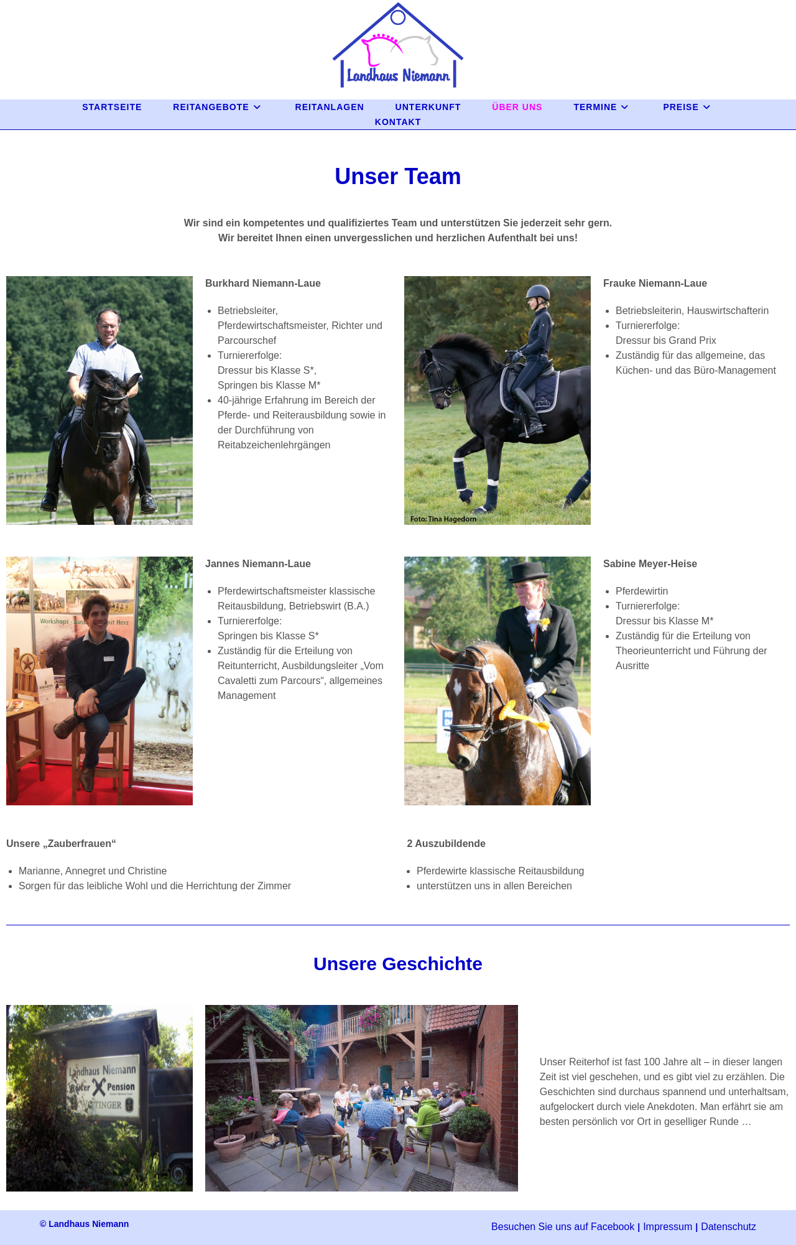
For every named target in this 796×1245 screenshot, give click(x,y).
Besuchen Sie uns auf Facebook (562, 1226)
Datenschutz (728, 1226)
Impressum (667, 1226)
